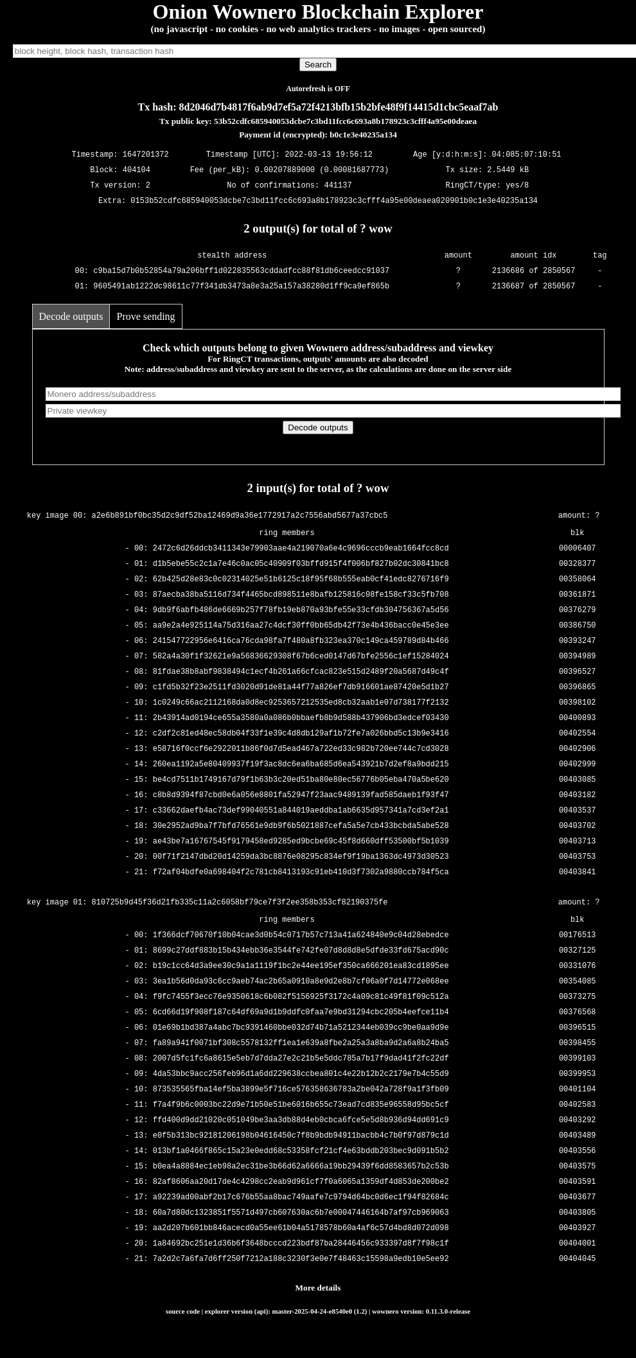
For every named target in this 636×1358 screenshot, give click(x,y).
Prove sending (145, 316)
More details (318, 1287)
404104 (136, 170)
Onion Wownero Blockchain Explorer (318, 11)
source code (183, 1311)
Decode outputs (71, 316)
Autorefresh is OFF (318, 88)
